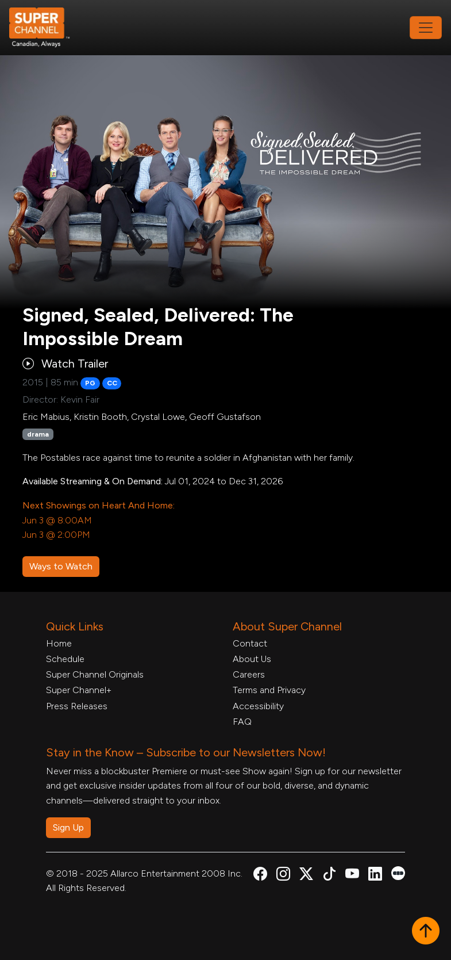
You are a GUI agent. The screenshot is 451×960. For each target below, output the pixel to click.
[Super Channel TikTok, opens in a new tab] (329, 875)
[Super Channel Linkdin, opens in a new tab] (375, 875)
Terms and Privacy (269, 689)
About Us (252, 658)
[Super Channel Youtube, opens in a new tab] (352, 875)
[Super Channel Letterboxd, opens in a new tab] (398, 872)
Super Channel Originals (95, 674)
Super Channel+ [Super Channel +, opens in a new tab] (78, 689)
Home (59, 643)
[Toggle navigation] (426, 27)
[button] (426, 931)
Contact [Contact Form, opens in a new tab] (250, 643)
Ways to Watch (60, 566)
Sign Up (68, 827)
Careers (249, 674)
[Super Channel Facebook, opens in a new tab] (260, 875)
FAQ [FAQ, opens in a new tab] (242, 721)
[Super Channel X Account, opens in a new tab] (306, 875)
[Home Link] (47, 28)
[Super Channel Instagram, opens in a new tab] (283, 875)
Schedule (65, 658)
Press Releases (76, 706)
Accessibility (258, 706)
